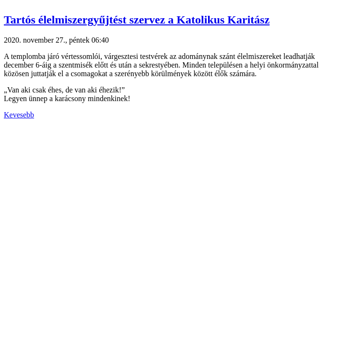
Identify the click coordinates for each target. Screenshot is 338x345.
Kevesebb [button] (19, 115)
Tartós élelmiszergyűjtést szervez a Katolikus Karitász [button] (136, 19)
